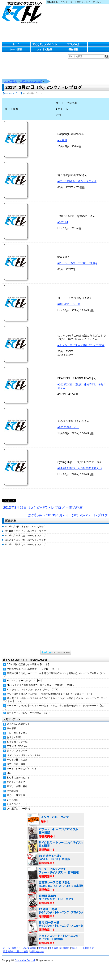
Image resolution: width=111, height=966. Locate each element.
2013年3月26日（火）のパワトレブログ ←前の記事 (43, 507)
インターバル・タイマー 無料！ (55, 819)
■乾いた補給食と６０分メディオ (77, 181)
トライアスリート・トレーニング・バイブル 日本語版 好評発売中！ (55, 939)
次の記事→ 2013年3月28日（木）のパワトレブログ (68, 515)
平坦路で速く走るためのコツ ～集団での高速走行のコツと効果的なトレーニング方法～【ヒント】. (54, 675)
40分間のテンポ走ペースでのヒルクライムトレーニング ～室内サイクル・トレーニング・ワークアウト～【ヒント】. (55, 699)
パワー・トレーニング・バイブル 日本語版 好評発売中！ (55, 833)
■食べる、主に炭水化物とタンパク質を (81, 345)
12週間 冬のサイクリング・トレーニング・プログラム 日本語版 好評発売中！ (55, 913)
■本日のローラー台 (69, 304)
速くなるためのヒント (44, 44)
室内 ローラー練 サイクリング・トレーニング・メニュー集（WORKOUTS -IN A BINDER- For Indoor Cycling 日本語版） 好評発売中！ (55, 926)
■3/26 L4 (63, 222)
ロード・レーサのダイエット (22, 768)
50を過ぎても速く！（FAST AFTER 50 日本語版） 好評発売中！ (55, 859)
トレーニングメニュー (18, 733)
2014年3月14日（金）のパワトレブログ (25, 535)
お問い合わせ (37, 951)
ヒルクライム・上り (17, 804)
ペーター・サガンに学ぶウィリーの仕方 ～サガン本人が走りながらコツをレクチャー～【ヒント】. (54, 707)
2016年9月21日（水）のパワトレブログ (25, 540)
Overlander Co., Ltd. (25, 960)
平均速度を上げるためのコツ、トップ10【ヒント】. (34, 669)
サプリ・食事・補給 (17, 786)
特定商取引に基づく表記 (15, 951)
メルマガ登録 (29, 948)
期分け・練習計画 (16, 795)
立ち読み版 (12, 791)
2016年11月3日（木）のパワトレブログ (25, 544)
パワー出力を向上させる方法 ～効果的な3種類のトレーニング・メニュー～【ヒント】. (52, 694)
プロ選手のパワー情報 (18, 808)
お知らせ (16, 948)
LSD (9, 773)
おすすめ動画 (44, 49)
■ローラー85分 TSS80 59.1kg (77, 263)
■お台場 (62, 140)
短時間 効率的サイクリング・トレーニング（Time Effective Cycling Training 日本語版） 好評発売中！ (55, 899)
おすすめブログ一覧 (17, 741)
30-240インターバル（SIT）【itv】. (25, 680)
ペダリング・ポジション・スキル (24, 755)
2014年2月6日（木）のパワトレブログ (25, 526)
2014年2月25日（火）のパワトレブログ (25, 531)
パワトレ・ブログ (31, 81)
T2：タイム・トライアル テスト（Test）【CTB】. (33, 689)
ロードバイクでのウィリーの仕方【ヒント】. (30, 712)
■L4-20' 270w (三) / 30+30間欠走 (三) (80, 468)
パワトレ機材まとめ (17, 759)
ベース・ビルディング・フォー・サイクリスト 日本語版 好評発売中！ (55, 873)
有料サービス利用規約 (82, 948)
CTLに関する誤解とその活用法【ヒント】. (29, 664)
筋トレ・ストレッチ (17, 750)
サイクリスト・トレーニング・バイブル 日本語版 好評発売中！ (55, 846)
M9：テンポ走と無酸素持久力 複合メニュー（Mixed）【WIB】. (40, 685)
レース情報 (16, 49)
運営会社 (42, 948)
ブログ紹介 (73, 44)
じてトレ (23, 12)
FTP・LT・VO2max (17, 746)
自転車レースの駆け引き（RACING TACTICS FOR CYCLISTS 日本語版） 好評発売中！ (55, 886)
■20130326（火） (68, 427)
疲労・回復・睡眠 (16, 764)
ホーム (16, 44)
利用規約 (64, 948)
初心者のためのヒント (18, 777)
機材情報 (73, 49)
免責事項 (53, 948)
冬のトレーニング (16, 782)
